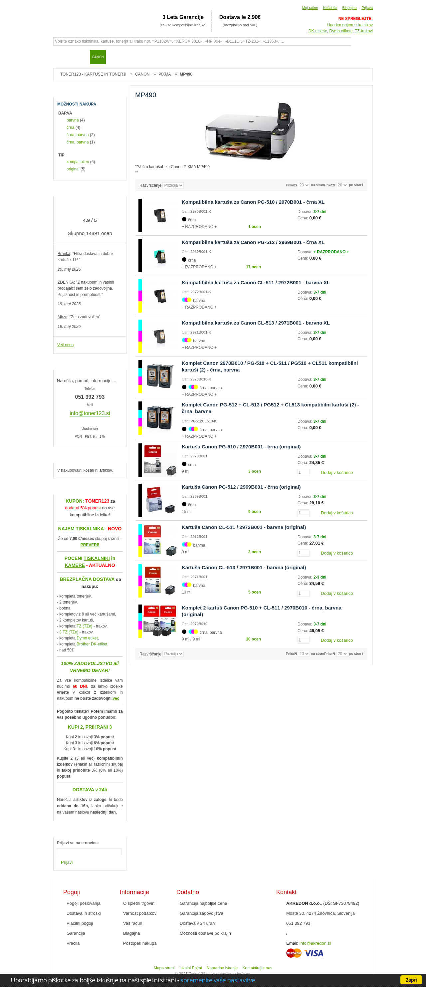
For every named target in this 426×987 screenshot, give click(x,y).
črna (70, 127)
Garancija (76, 933)
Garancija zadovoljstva (201, 913)
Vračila (73, 943)
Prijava (367, 8)
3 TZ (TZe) (68, 632)
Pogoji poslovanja (84, 903)
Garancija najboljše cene (203, 903)
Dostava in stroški (84, 913)
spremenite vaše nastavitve (217, 980)
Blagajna (349, 8)
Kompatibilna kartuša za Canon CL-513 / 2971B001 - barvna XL (256, 323)
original (73, 169)
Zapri (411, 979)
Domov (61, 57)
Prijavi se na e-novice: (78, 843)
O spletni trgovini (139, 903)
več (115, 698)
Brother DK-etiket (92, 644)
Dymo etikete (341, 31)
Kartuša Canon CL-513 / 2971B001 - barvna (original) (244, 567)
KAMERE (75, 565)
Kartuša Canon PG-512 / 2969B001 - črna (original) (241, 487)
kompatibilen (78, 161)
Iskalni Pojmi (190, 968)
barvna (73, 120)
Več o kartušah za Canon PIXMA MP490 (174, 166)
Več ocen (65, 345)
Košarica (330, 8)
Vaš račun (132, 923)
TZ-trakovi (364, 31)
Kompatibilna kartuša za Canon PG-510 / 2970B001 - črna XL (253, 202)
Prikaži (329, 185)
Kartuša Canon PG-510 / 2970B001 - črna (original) (241, 446)
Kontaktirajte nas (257, 968)
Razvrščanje (150, 185)
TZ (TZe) (84, 626)
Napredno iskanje (222, 968)
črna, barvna (78, 134)
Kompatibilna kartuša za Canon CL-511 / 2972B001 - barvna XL (256, 282)
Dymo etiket (87, 638)
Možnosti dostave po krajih (205, 933)
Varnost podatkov (139, 913)
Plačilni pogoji (80, 923)
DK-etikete (318, 31)
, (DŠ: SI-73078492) (322, 903)
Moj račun (310, 8)
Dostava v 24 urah (197, 923)
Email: (292, 943)
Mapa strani (164, 968)
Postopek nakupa (139, 943)
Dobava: (306, 211)
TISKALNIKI (97, 558)
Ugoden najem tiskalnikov (350, 25)
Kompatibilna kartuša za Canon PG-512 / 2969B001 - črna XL (253, 242)
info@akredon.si (315, 943)
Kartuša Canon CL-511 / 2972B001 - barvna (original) (244, 527)
